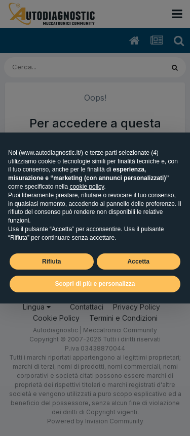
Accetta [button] (138, 261)
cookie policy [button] (86, 186)
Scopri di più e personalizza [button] (95, 283)
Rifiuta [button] (51, 261)
